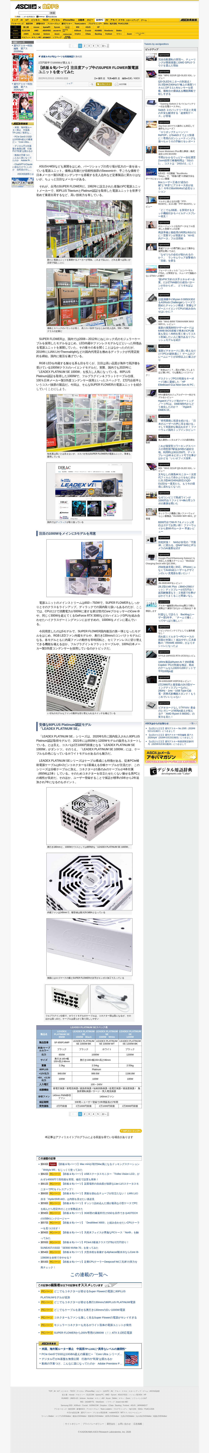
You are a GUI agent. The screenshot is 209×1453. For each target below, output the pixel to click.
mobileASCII (114, 1413)
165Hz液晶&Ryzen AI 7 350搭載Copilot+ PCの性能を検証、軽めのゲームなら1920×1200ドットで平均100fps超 (177, 666)
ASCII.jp (26, 6)
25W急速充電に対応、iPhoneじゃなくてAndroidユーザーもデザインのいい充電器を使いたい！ (177, 570)
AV (106, 20)
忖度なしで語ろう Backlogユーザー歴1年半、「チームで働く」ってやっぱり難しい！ (176, 617)
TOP (50, 1391)
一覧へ (192, 723)
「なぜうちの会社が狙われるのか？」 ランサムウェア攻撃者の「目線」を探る (177, 257)
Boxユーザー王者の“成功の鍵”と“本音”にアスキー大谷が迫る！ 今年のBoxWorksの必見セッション (176, 187)
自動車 (81, 20)
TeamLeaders (80, 24)
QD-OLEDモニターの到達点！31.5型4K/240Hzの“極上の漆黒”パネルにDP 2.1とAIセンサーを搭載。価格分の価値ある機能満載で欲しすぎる (177, 87)
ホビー (90, 20)
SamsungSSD (65, 30)
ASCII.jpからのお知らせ (157, 723)
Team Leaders (106, 1409)
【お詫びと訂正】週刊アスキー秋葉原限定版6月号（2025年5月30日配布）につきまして (171, 742)
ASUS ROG (47, 31)
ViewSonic (108, 31)
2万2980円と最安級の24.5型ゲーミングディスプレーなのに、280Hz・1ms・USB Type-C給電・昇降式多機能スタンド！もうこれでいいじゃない (177, 690)
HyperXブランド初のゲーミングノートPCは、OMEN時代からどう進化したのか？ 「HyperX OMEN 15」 (176, 405)
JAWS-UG (74, 1398)
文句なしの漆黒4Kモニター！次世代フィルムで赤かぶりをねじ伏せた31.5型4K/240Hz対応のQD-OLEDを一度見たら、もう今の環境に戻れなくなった (177, 480)
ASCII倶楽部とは (25, 174)
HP (98, 27)
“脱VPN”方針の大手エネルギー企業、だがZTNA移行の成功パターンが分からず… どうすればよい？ (176, 284)
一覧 (91, 84)
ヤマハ (119, 34)
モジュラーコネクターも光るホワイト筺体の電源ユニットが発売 (92, 1324)
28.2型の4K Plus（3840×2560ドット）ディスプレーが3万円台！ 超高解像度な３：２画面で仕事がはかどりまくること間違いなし (177, 591)
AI (21, 20)
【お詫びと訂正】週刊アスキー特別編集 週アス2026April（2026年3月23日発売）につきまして (170, 736)
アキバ (113, 20)
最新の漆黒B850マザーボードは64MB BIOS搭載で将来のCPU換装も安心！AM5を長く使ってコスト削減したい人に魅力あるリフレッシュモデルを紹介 (177, 333)
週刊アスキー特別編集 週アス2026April (23, 87)
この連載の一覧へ (89, 1274)
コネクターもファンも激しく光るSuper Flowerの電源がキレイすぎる (95, 1317)
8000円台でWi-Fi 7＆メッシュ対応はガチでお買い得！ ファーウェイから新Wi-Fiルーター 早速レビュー (177, 527)
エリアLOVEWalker (63, 1416)
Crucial (88, 31)
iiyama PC (100, 1395)
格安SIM (29, 24)
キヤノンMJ (36, 37)
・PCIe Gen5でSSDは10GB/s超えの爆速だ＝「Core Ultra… (22, 139)
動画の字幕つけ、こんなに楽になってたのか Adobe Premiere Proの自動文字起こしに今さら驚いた (102, 1363)
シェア (70, 83)
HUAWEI (98, 31)
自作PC (49, 6)
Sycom (57, 27)
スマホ (121, 20)
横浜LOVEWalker (79, 1416)
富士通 (26, 27)
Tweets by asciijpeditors (156, 44)
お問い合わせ (124, 1424)
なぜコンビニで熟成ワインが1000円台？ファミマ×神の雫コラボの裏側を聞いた (176, 500)
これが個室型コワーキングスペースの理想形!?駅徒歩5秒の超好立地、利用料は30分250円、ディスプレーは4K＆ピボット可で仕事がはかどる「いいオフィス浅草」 (177, 452)
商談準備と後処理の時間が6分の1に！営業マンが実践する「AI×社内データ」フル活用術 (177, 235)
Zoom (129, 34)
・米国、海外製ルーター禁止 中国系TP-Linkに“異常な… (22, 130)
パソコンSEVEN (67, 27)
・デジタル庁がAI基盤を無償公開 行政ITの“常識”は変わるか (22, 149)
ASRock (77, 31)
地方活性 (113, 24)
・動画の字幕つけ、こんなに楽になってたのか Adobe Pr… (22, 158)
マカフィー (26, 37)
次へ (104, 46)
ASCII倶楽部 (189, 20)
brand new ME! (122, 1402)
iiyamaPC (46, 27)
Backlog (98, 34)
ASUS (88, 27)
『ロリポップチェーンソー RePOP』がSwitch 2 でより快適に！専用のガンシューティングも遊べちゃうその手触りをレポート (177, 137)
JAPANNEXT (47, 37)
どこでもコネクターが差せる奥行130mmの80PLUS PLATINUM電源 (94, 1302)
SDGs (106, 24)
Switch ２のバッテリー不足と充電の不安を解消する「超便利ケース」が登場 (177, 113)
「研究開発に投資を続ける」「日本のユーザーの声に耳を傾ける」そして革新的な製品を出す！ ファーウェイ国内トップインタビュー (177, 425)
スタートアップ (132, 20)
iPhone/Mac (69, 20)
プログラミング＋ (120, 1409)
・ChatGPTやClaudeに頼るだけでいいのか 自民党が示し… (22, 167)
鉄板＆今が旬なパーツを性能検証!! (58, 56)
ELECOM (26, 31)
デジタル (55, 20)
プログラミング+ (95, 24)
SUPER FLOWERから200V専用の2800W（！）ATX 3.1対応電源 (93, 1332)
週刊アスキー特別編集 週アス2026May (23, 48)
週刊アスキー (66, 24)
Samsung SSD (67, 1405)
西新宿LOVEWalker (96, 1416)
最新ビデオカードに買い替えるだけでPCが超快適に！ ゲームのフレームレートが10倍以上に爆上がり (177, 355)
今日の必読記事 (73, 1413)
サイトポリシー (72, 1424)
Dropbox (78, 34)
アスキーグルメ (53, 24)
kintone (46, 34)
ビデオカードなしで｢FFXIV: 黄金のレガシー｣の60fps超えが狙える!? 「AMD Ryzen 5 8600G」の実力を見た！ (176, 712)
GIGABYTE (57, 31)
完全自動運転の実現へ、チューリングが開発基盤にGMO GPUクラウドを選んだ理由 (177, 62)
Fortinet (108, 34)
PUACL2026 (123, 24)
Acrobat (36, 34)
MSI (77, 27)
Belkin (119, 31)
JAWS (26, 34)
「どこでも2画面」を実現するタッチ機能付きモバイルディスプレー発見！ (177, 213)
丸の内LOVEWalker (144, 1416)
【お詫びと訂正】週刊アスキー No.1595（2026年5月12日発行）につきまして (172, 729)
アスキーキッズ (17, 24)
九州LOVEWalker (127, 1416)
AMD (36, 31)
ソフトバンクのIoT (139, 34)
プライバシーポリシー (93, 1424)
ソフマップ (57, 37)
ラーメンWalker (47, 1416)
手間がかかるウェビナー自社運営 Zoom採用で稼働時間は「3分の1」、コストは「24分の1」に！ (178, 160)
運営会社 (111, 1424)
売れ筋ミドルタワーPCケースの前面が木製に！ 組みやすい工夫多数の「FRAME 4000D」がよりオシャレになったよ (177, 641)
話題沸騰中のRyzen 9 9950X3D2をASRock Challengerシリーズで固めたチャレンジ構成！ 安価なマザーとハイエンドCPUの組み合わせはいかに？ (177, 305)
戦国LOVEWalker (160, 1416)
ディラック (61, 522)
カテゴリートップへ (131, 1131)
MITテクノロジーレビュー (131, 1413)
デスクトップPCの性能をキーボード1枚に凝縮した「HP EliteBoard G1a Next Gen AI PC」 (177, 381)
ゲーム (144, 20)
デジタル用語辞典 (100, 1413)
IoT (27, 20)
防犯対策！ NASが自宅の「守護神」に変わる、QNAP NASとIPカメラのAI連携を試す (177, 545)
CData (88, 34)
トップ (15, 20)
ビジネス (35, 20)
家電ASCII (40, 24)
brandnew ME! (67, 37)
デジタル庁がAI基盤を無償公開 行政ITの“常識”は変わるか (77, 1358)
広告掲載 (137, 1424)
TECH (45, 20)
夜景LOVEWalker (112, 1416)
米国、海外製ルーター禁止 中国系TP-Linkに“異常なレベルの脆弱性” (84, 1348)
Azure (57, 34)
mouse (36, 27)
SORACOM (94, 1405)
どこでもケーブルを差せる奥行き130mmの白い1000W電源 (89, 1309)
